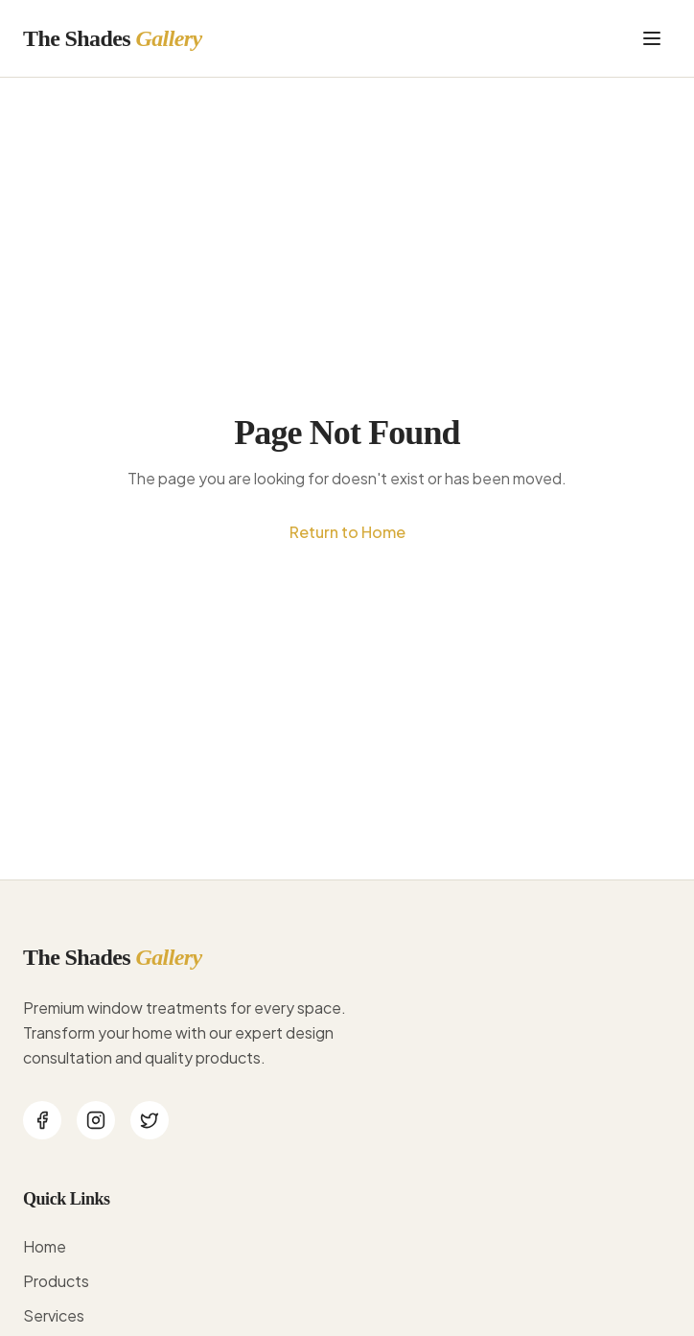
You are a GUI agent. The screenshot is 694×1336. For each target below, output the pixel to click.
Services (53, 1315)
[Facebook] (42, 1120)
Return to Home (347, 532)
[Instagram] (96, 1120)
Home (44, 1246)
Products (56, 1281)
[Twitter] (149, 1120)
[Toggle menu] (652, 38)
